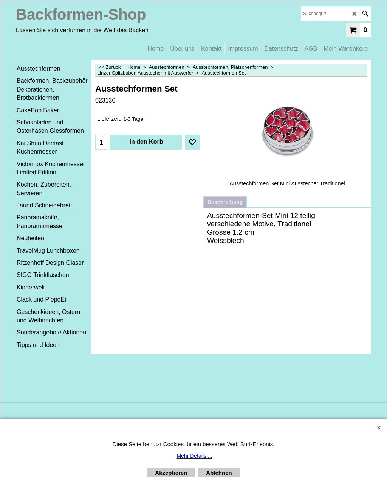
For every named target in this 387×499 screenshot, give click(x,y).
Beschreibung (225, 202)
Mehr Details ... (194, 456)
